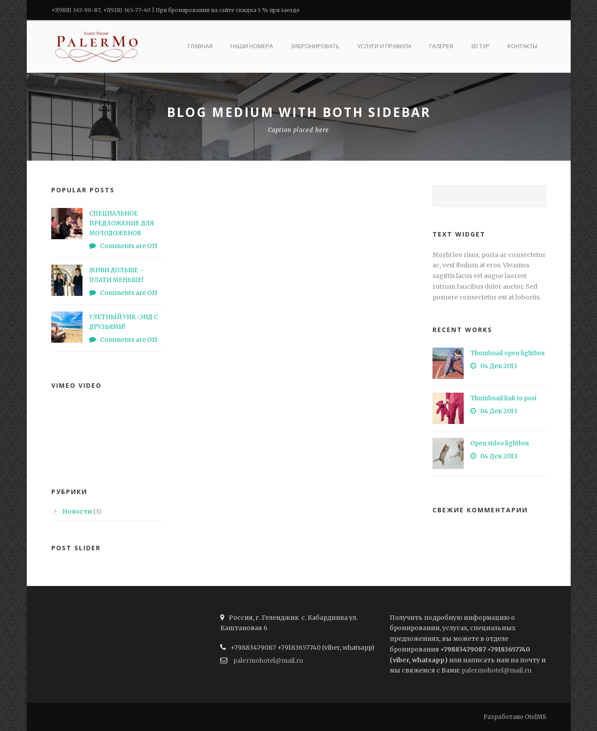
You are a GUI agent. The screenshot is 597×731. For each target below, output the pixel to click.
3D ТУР (480, 46)
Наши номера (252, 46)
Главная (200, 46)
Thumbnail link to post (503, 398)
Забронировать (315, 46)
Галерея (441, 46)
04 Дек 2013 (498, 366)
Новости (77, 511)
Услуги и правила (384, 46)
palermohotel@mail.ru (268, 660)
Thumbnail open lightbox (507, 353)
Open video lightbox (499, 443)
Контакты (522, 46)
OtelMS (535, 717)
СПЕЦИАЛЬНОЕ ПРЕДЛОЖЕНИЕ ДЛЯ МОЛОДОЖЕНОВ (121, 223)
